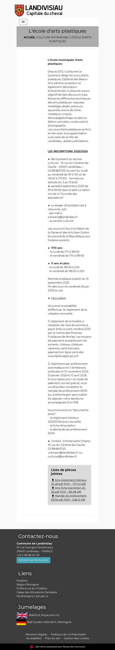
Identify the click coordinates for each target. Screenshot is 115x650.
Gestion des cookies (76, 638)
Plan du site (52, 638)
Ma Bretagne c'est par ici (32, 596)
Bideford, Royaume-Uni (38, 615)
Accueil (29, 37)
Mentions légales (36, 634)
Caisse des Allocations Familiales (37, 592)
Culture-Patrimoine (52, 37)
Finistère (22, 580)
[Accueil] (39, 8)
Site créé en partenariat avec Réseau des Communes (57, 646)
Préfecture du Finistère (32, 588)
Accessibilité (33, 638)
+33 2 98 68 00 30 (28, 555)
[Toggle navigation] (23, 22)
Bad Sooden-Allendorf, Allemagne (44, 622)
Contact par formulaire (33, 560)
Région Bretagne (28, 584)
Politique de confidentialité (68, 634)
